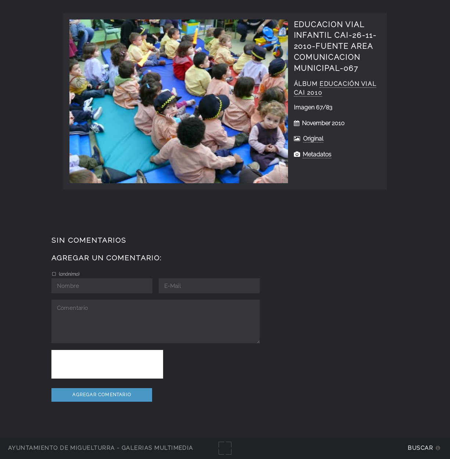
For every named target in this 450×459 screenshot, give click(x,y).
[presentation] (107, 364)
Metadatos (317, 154)
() (68, 274)
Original (313, 138)
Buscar (420, 448)
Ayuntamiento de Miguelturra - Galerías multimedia (100, 448)
